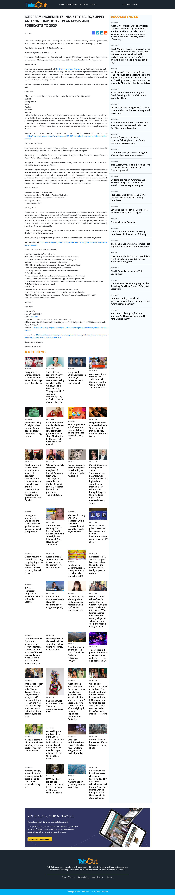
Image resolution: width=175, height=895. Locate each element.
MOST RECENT (72, 4)
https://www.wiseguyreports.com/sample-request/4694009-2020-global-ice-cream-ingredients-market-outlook (66, 137)
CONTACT (94, 4)
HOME (61, 4)
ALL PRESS (84, 4)
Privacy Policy (83, 877)
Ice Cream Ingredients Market (68, 69)
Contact (110, 877)
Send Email (34, 316)
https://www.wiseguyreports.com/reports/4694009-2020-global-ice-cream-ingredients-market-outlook (66, 329)
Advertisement (98, 877)
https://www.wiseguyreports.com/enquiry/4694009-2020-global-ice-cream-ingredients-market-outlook (66, 244)
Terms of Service (68, 877)
